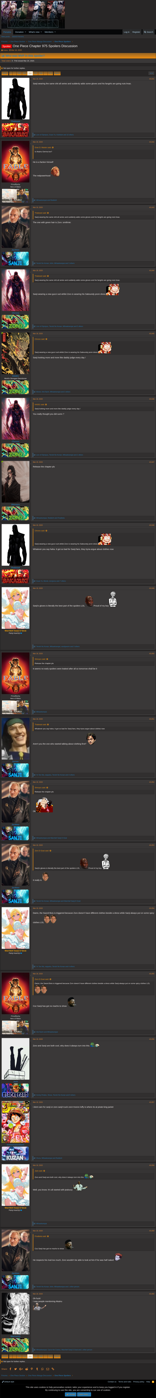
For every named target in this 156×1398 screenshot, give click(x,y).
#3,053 (150, 845)
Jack (16, 1081)
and (47, 200)
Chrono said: (41, 339)
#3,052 (150, 782)
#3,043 (150, 207)
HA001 (16, 376)
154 (35, 73)
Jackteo (17, 250)
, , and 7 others (52, 581)
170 (50, 73)
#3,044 (150, 270)
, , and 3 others (56, 263)
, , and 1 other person (58, 1287)
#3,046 (150, 399)
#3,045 (150, 334)
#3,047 (150, 462)
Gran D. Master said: (44, 147)
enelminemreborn (17, 1144)
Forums (7, 32)
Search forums (18, 36)
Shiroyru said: (41, 659)
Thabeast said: (42, 213)
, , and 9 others (57, 1095)
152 (24, 73)
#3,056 (150, 1039)
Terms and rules (124, 1382)
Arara (5, 50)
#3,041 (150, 79)
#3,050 (150, 654)
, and (51, 518)
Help (148, 1382)
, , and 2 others (60, 455)
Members (49, 32)
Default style (8, 1382)
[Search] (149, 32)
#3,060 (150, 1294)
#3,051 (150, 719)
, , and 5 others (60, 326)
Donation (19, 32)
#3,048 (150, 525)
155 (40, 73)
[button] (25, 32)
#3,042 (150, 142)
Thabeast (16, 121)
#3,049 (150, 588)
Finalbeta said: (42, 1236)
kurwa (17, 761)
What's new (34, 32)
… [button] (14, 73)
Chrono (16, 313)
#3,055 (150, 974)
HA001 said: (41, 404)
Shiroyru (16, 504)
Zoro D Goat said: (43, 851)
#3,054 (150, 908)
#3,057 (150, 1102)
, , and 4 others (56, 775)
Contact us (112, 1382)
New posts (5, 36)
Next (57, 73)
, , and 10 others (56, 135)
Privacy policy (138, 1382)
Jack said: (40, 1171)
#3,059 (150, 1231)
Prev (5, 73)
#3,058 (150, 1165)
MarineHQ (17, 1336)
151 (19, 73)
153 (30, 73)
